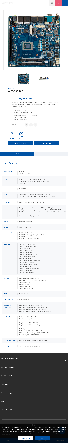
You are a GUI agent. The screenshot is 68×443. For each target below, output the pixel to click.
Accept (42, 438)
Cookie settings (26, 438)
